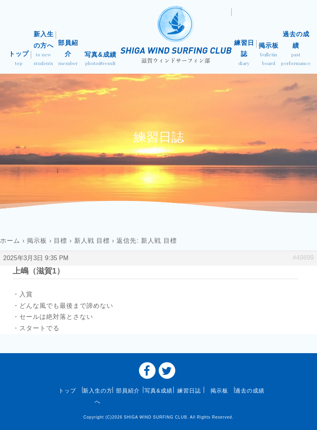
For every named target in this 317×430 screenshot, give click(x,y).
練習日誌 (244, 53)
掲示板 (269, 54)
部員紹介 (68, 53)
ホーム (10, 240)
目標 (60, 240)
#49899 (303, 257)
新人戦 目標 (92, 240)
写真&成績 (100, 59)
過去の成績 (296, 49)
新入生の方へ (43, 49)
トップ (18, 58)
